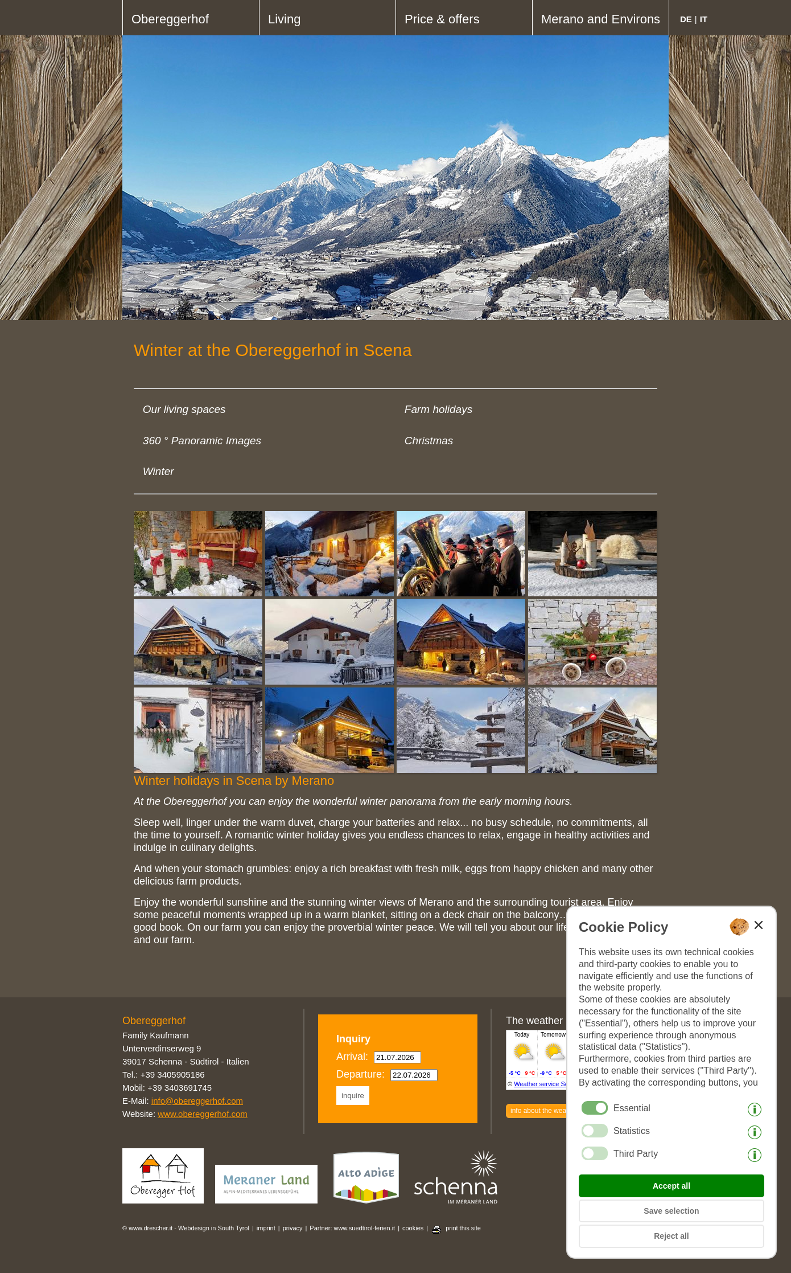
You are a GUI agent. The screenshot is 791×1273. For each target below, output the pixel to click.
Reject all (671, 1236)
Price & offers (442, 19)
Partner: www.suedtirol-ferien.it (352, 1228)
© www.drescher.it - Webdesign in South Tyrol (185, 1228)
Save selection (671, 1210)
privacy (293, 1228)
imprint (266, 1228)
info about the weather (544, 1111)
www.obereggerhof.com (203, 1114)
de (686, 19)
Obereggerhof (170, 19)
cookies (412, 1228)
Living (284, 19)
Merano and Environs (600, 19)
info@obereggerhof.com (197, 1101)
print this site (463, 1228)
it (703, 19)
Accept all (671, 1185)
